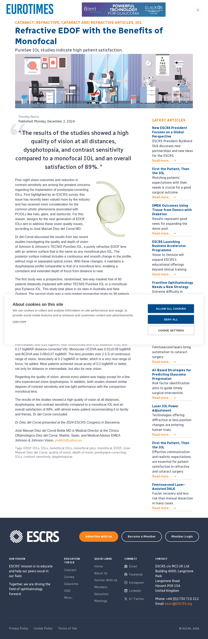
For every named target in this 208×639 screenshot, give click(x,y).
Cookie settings (171, 330)
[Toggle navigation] (198, 10)
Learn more (19, 321)
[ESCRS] (29, 10)
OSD (67, 591)
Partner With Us (105, 580)
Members (100, 587)
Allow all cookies (171, 308)
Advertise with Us (99, 536)
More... (68, 598)
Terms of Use (67, 628)
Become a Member (142, 536)
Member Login (182, 536)
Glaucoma (71, 584)
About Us (100, 573)
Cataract (70, 570)
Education (101, 594)
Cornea (69, 577)
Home (98, 566)
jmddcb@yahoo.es (68, 440)
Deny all (171, 319)
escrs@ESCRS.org (178, 604)
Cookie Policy (43, 628)
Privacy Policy (18, 628)
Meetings (100, 601)
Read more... (161, 161)
